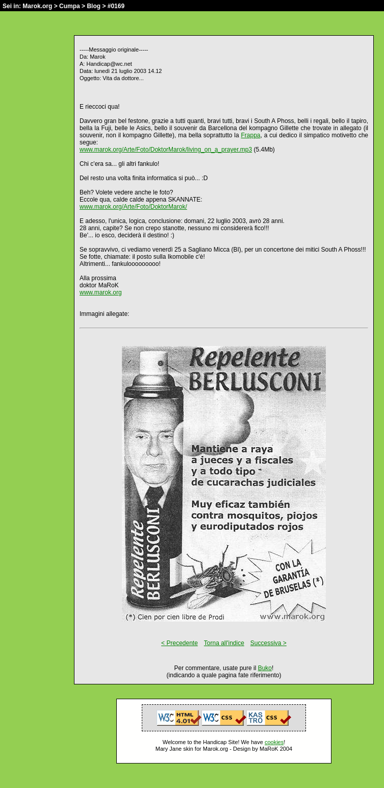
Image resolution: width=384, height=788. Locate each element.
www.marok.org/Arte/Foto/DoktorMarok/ (133, 206)
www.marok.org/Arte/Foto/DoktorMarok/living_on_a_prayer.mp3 (166, 149)
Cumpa (69, 6)
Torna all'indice (224, 643)
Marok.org (37, 6)
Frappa (251, 135)
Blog (93, 6)
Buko (265, 668)
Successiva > (268, 643)
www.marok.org (101, 292)
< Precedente (179, 643)
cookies (274, 742)
